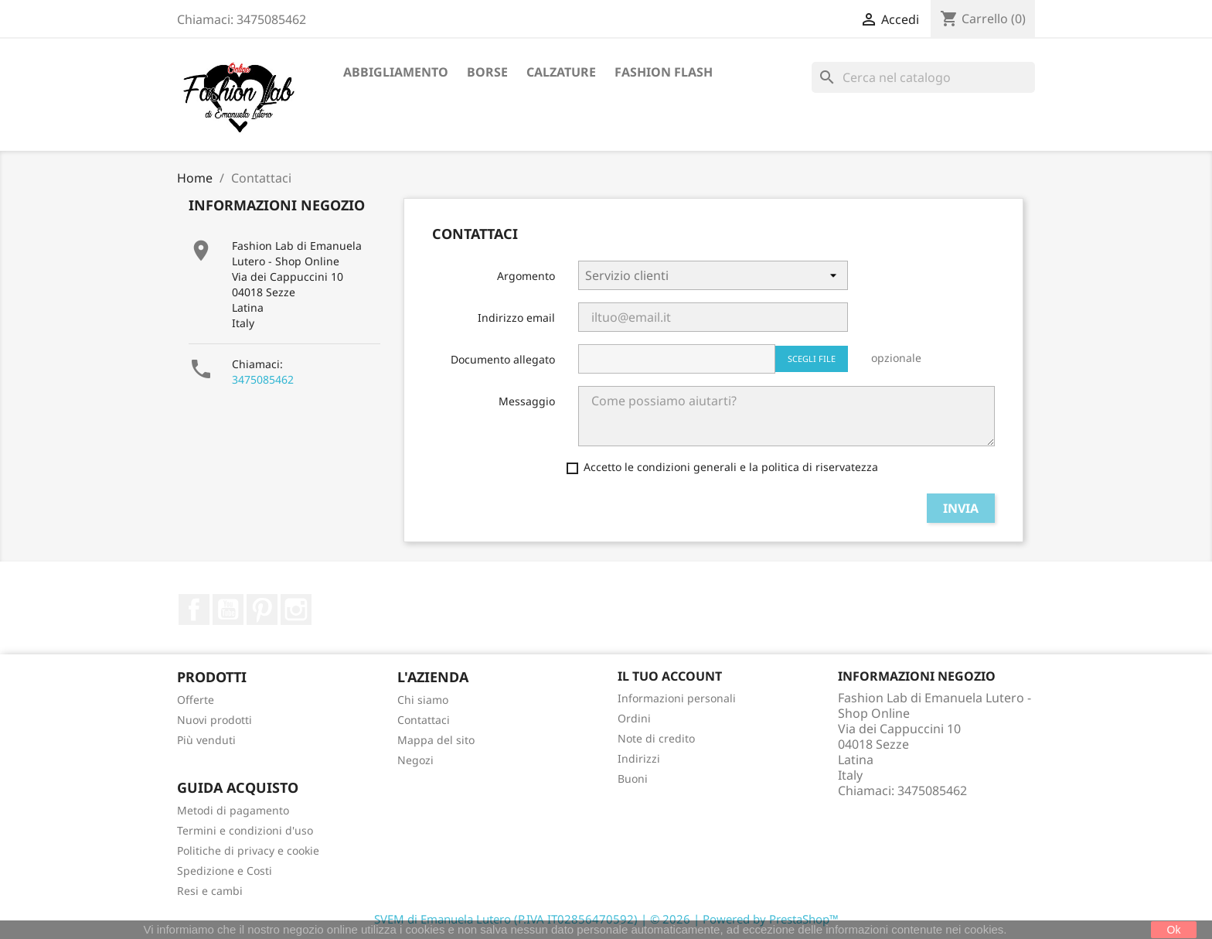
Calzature (561, 71)
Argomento (526, 275)
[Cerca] (923, 77)
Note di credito (656, 738)
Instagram (296, 609)
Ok (1174, 930)
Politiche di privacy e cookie (248, 850)
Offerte (195, 699)
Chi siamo (422, 699)
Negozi (415, 760)
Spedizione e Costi (224, 870)
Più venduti (206, 739)
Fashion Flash (664, 71)
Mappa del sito (436, 739)
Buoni (633, 778)
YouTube (228, 609)
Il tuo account (670, 676)
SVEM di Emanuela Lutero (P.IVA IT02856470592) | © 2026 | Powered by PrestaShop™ (606, 919)
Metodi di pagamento (233, 810)
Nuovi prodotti (214, 719)
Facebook (194, 609)
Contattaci (423, 719)
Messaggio (527, 401)
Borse (487, 71)
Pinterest (262, 609)
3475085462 (263, 379)
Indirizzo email (516, 317)
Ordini (634, 718)
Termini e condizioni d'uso (245, 830)
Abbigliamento (395, 71)
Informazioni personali (677, 698)
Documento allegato (503, 359)
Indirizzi (639, 758)
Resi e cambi (210, 890)
